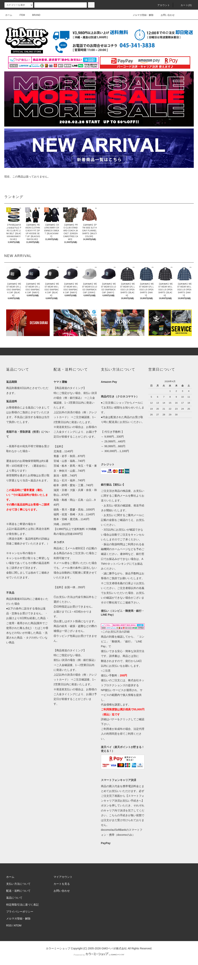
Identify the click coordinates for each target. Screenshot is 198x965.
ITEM (20, 15)
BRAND (33, 15)
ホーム (8, 15)
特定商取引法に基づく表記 (22, 904)
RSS (9, 925)
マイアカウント (63, 876)
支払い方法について (18, 883)
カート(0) (184, 5)
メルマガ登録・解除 (141, 15)
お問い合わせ (165, 15)
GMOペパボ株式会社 (114, 948)
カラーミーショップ (58, 948)
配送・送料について (18, 890)
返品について (14, 897)
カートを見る (62, 883)
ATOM (17, 925)
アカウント (161, 5)
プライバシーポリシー (19, 911)
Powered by (99, 955)
